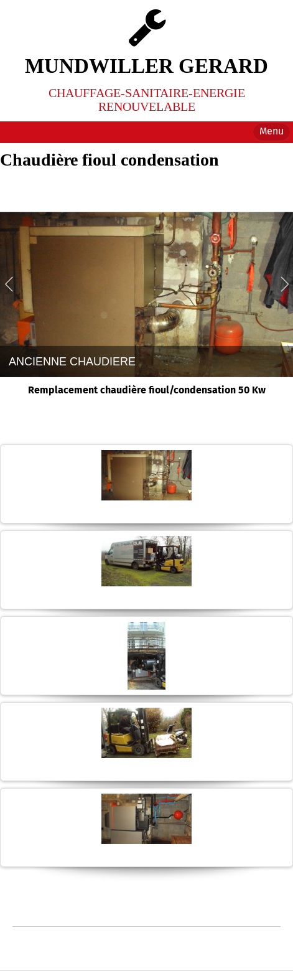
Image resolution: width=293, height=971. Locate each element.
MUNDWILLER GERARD (146, 65)
